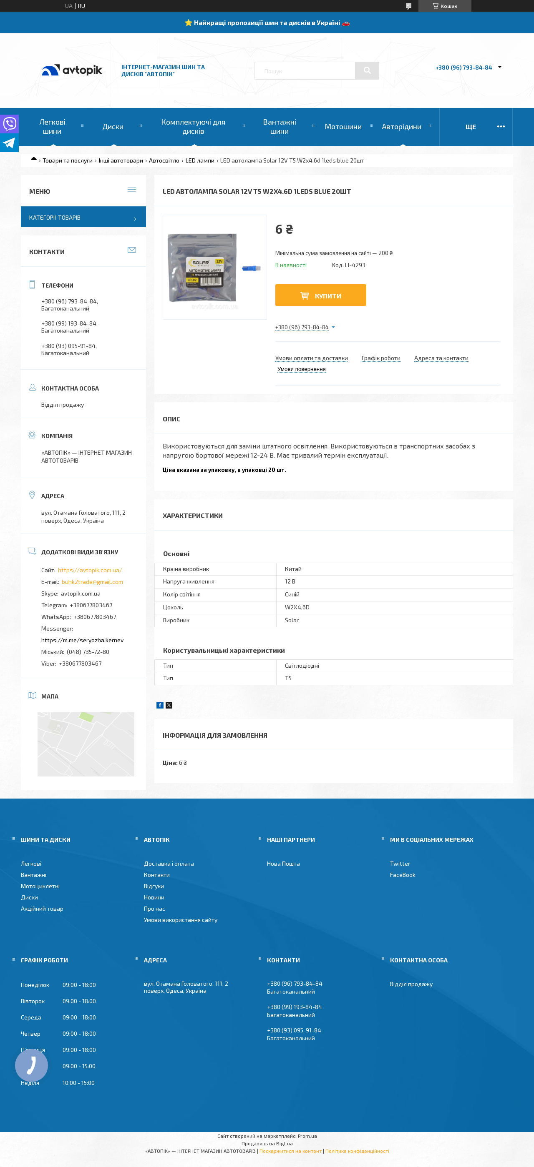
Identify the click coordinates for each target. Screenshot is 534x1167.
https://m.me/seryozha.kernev (82, 640)
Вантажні (33, 874)
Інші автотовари (121, 160)
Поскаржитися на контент (290, 1151)
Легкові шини (52, 126)
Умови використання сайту (180, 919)
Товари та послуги (68, 160)
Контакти (157, 874)
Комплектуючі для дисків (193, 126)
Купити (328, 296)
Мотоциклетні (40, 885)
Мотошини (343, 126)
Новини (154, 897)
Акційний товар (42, 908)
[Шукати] (367, 70)
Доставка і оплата (169, 863)
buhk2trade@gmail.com (92, 581)
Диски (112, 126)
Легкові (31, 863)
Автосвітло (164, 160)
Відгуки (154, 885)
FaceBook (403, 874)
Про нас (154, 908)
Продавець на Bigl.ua (267, 1143)
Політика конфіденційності (357, 1151)
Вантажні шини (279, 126)
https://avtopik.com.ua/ (90, 569)
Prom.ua (307, 1136)
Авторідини (401, 126)
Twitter (400, 863)
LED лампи (200, 160)
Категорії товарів (55, 217)
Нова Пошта (283, 863)
